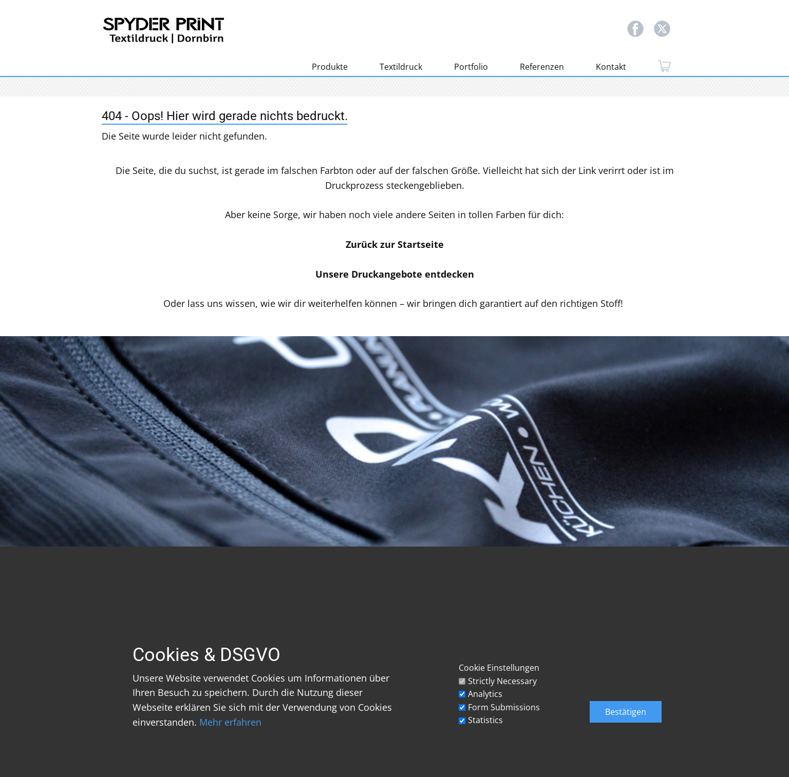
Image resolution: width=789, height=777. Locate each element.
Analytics (485, 694)
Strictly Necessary (502, 681)
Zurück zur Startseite (395, 244)
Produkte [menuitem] (330, 66)
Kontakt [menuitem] (611, 66)
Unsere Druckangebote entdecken (394, 274)
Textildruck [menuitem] (401, 66)
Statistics (485, 720)
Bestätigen (625, 711)
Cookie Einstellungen (499, 667)
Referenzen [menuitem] (542, 66)
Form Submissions (504, 707)
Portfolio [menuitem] (471, 66)
